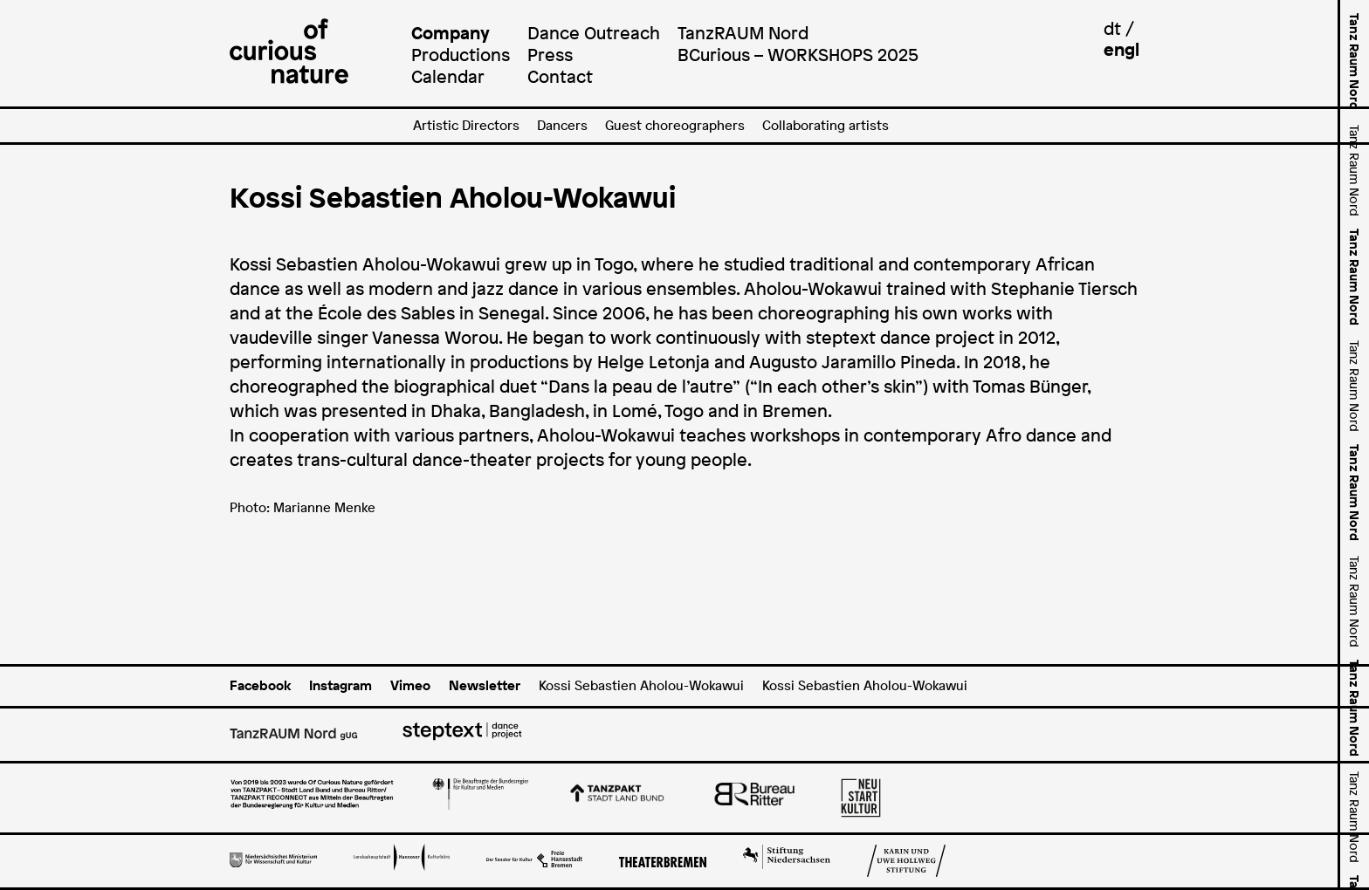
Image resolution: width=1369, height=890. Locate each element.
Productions (460, 54)
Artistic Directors (466, 125)
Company (450, 32)
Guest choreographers (675, 125)
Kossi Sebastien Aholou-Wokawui (641, 685)
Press (550, 54)
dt (1112, 28)
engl (1121, 49)
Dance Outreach (593, 32)
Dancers (562, 125)
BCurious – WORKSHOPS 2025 (798, 54)
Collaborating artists (825, 125)
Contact (560, 76)
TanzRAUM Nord (743, 32)
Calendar (448, 76)
